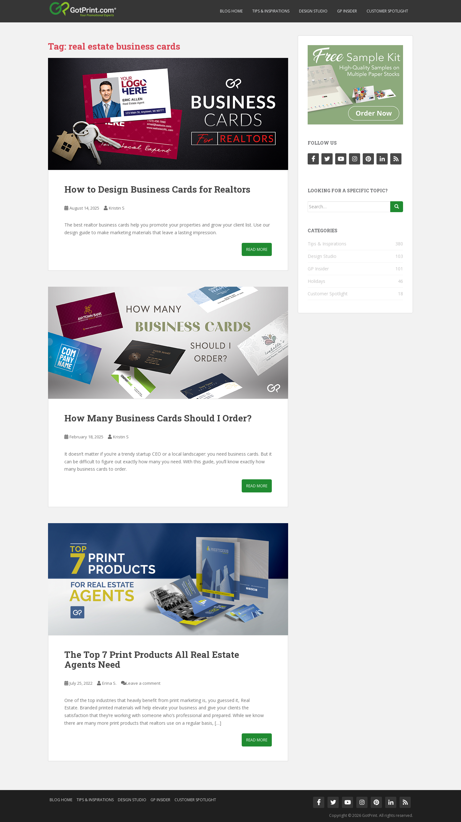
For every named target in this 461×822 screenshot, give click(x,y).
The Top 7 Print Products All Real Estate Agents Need (151, 659)
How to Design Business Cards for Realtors (157, 189)
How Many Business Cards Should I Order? (157, 418)
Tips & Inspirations (270, 11)
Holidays (316, 281)
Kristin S (117, 208)
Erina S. (109, 683)
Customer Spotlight (387, 11)
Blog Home (231, 11)
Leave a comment (143, 683)
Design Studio (313, 11)
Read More (256, 249)
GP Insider (347, 11)
